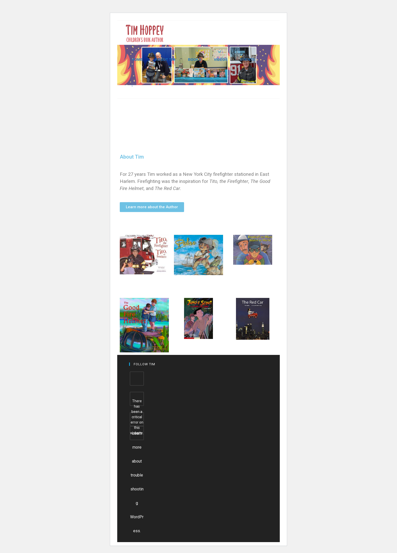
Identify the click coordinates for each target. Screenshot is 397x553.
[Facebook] (137, 379)
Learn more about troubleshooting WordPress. (137, 435)
